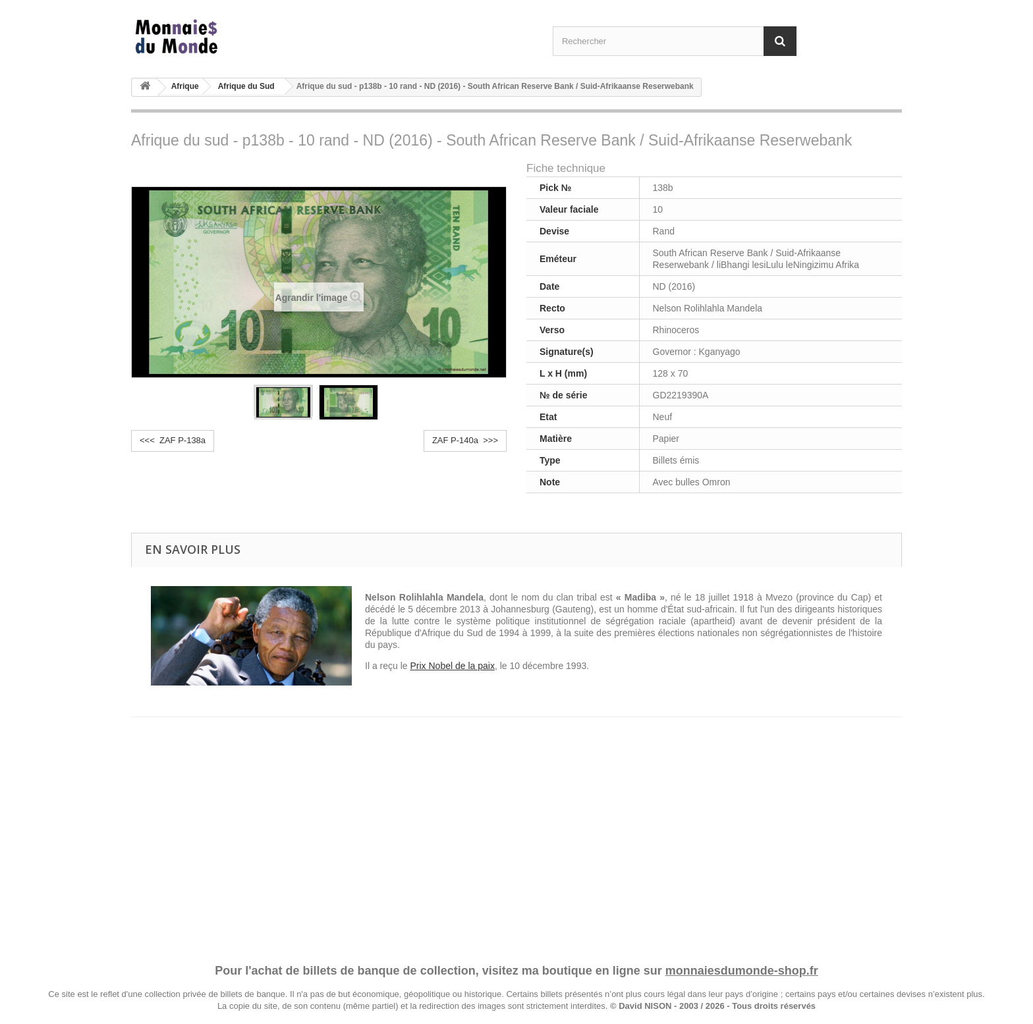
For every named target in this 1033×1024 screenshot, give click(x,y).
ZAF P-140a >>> (465, 440)
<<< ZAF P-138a (173, 440)
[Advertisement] (516, 828)
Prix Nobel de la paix (452, 665)
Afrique (185, 86)
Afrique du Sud (246, 86)
